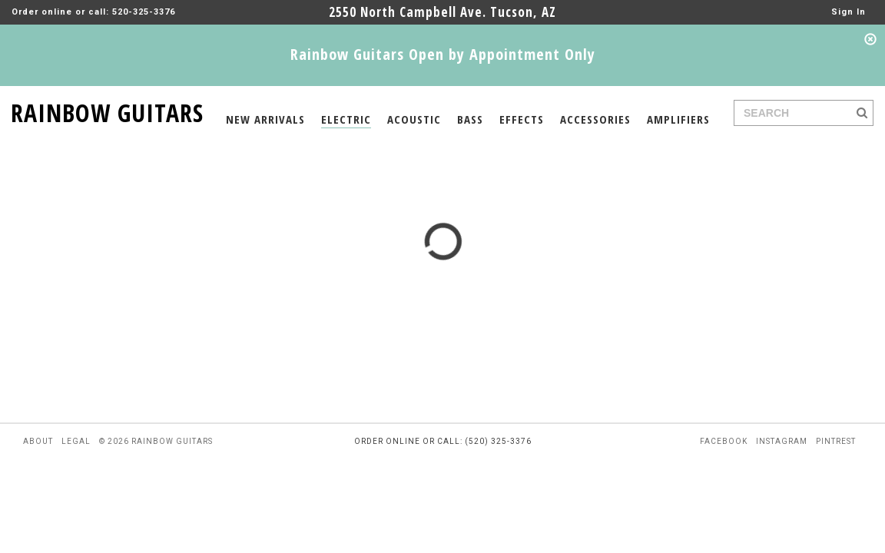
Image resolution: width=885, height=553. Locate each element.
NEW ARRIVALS (265, 119)
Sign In (848, 12)
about (38, 441)
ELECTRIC (346, 119)
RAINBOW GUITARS (107, 110)
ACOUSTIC (414, 119)
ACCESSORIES (595, 119)
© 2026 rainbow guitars (156, 441)
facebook (723, 441)
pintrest (836, 441)
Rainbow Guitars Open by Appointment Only (442, 54)
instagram (781, 441)
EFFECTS (521, 119)
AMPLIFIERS (678, 119)
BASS (470, 119)
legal (76, 441)
